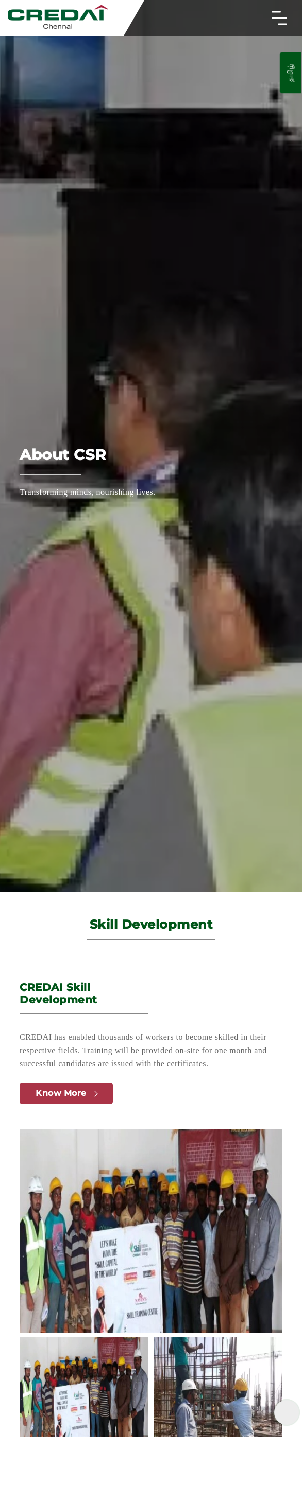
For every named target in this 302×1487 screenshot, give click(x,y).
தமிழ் (290, 72)
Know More (67, 1093)
